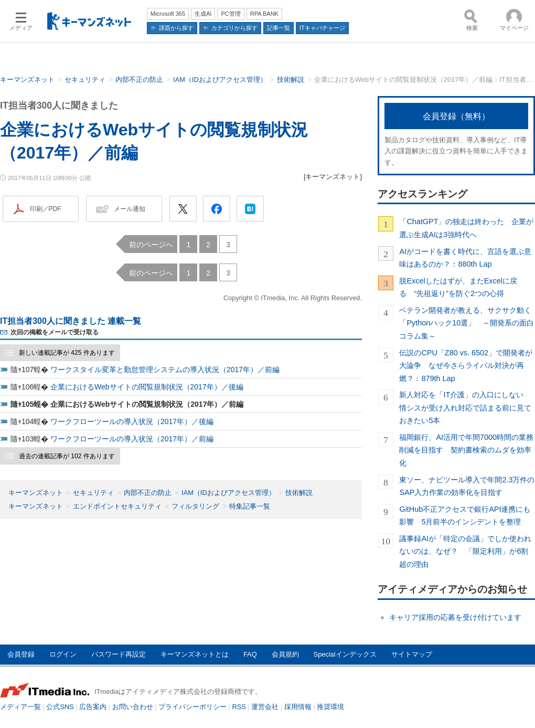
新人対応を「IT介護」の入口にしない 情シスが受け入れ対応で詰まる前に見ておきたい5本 (465, 408)
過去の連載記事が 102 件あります (67, 456)
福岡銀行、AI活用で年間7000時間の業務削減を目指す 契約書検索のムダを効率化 (466, 450)
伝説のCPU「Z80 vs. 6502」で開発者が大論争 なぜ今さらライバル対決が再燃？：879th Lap (465, 366)
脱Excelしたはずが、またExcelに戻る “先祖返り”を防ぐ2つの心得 (458, 287)
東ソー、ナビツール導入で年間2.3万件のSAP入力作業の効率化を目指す (466, 486)
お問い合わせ (132, 707)
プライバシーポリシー (192, 707)
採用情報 (298, 707)
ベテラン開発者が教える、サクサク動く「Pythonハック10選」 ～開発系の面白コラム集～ (466, 323)
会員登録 (21, 654)
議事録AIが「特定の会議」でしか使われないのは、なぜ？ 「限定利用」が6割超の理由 (465, 551)
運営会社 (265, 707)
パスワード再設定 (118, 654)
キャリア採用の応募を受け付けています (455, 617)
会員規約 (285, 654)
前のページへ (151, 244)
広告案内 (92, 707)
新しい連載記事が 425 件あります (67, 352)
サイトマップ (411, 654)
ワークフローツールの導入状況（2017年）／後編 (131, 421)
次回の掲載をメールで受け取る (54, 332)
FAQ (250, 654)
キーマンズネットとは (194, 654)
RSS (239, 707)
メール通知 (129, 209)
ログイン (63, 654)
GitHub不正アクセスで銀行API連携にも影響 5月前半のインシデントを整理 (464, 515)
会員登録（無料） (456, 116)
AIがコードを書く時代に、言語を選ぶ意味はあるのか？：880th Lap (465, 257)
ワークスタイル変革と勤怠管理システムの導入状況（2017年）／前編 (165, 369)
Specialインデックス (345, 654)
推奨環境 (330, 707)
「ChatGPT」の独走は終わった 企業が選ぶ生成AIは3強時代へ (466, 227)
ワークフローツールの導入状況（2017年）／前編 (131, 439)
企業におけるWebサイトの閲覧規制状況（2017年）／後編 (146, 387)
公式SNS (59, 707)
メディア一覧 (20, 707)
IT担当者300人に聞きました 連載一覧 (70, 320)
